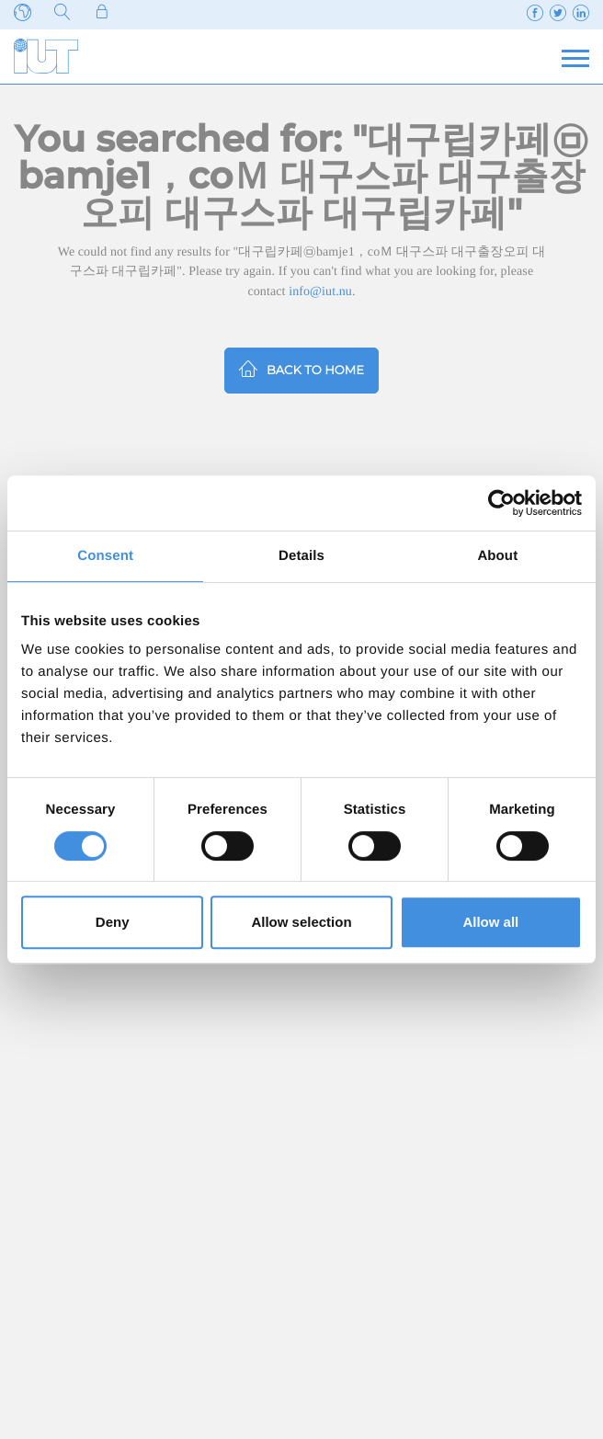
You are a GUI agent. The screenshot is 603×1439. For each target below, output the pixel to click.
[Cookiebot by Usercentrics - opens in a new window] (501, 503)
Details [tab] (301, 556)
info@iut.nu (320, 292)
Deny (113, 922)
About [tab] (497, 556)
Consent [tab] (105, 556)
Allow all (490, 922)
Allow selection (301, 922)
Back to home (301, 368)
